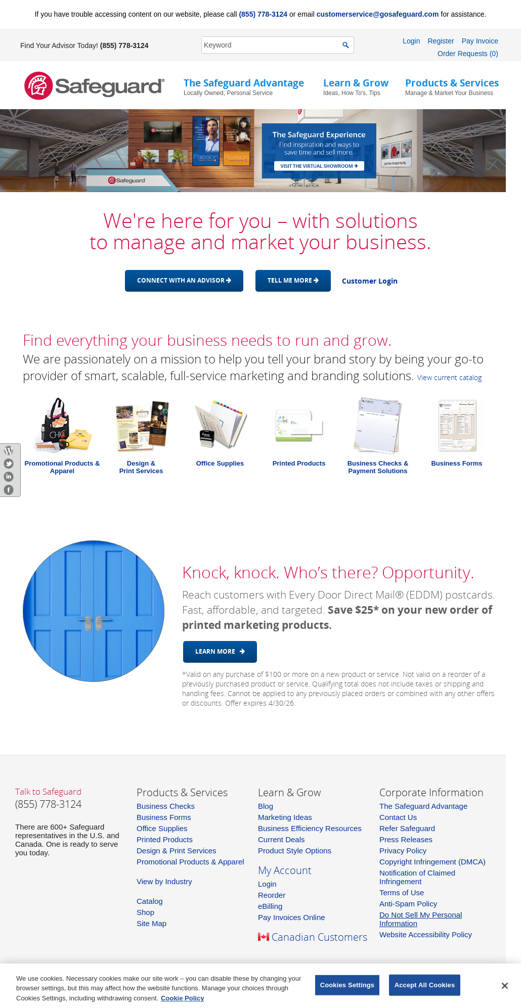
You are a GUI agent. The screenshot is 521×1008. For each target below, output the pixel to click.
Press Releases (405, 839)
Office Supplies (220, 463)
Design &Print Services (141, 467)
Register (440, 41)
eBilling (270, 906)
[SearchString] (272, 45)
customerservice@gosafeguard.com (378, 14)
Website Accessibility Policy (425, 934)
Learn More (220, 651)
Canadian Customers (319, 937)
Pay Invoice (480, 41)
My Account (285, 870)
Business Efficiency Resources (310, 828)
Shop (145, 912)
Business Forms (456, 463)
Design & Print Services (176, 850)
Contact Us (398, 817)
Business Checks (166, 806)
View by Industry (164, 881)
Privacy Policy (402, 850)
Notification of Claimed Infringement (417, 877)
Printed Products (299, 463)
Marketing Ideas (285, 817)
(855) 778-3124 (263, 14)
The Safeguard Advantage (423, 806)
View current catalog (449, 377)
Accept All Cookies (425, 987)
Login (411, 41)
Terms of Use (401, 892)
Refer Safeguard (407, 828)
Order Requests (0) (468, 54)
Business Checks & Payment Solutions (378, 467)
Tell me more (293, 280)
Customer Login (370, 281)
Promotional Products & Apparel (62, 467)
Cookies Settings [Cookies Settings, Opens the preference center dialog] (347, 987)
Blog (265, 806)
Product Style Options (294, 850)
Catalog (150, 901)
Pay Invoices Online (291, 917)
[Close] (505, 988)
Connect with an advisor (184, 280)
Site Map (151, 923)
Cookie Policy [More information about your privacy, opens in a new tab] (182, 1000)
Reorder (271, 895)
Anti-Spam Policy (408, 903)
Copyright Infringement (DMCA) (432, 861)
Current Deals (281, 839)
